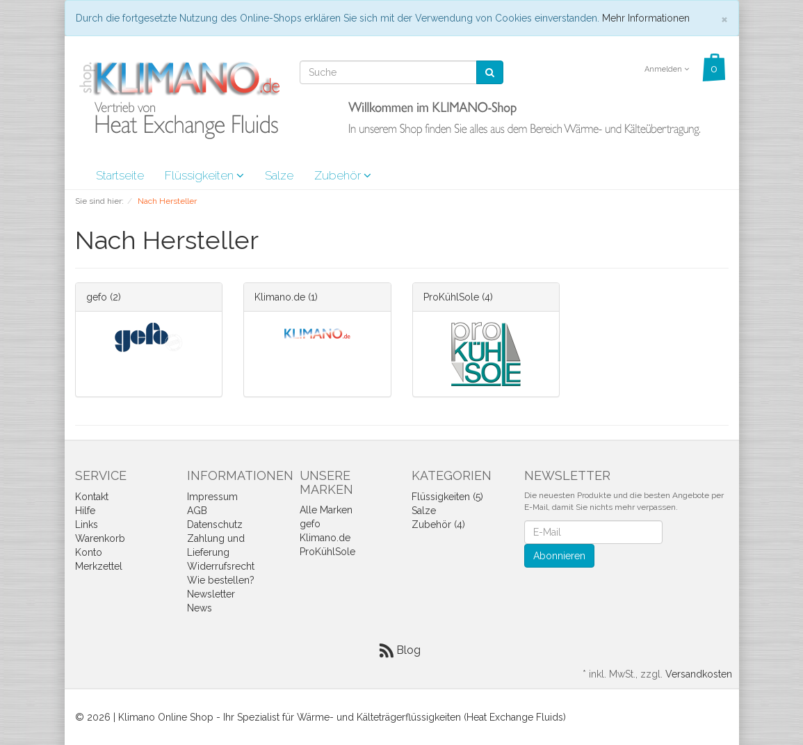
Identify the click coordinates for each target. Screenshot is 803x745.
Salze (279, 175)
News (199, 608)
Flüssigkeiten (204, 175)
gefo (96, 297)
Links (86, 524)
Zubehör (342, 175)
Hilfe (85, 510)
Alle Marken (326, 509)
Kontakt (91, 496)
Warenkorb (100, 538)
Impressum (212, 496)
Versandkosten (698, 674)
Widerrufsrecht (220, 566)
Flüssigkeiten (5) (447, 496)
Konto (88, 552)
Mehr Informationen (646, 18)
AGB (197, 510)
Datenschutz (215, 524)
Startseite (120, 175)
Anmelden (666, 69)
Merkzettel (98, 566)
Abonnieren (559, 555)
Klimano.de (279, 297)
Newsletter (211, 594)
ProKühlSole (451, 297)
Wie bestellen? (220, 580)
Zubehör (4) (438, 524)
